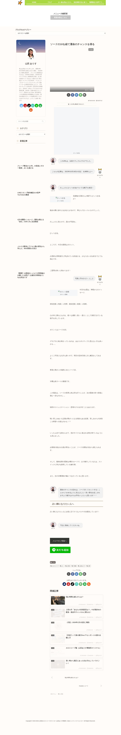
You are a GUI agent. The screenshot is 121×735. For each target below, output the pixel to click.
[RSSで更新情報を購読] (89, 588)
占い (62, 569)
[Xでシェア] (68, 84)
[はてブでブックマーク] (76, 84)
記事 (88, 569)
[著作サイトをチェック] (64, 588)
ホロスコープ (54, 569)
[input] (30, 121)
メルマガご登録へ (60, 545)
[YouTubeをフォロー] (68, 588)
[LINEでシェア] (80, 84)
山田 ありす (31, 63)
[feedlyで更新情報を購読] (84, 588)
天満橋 (74, 569)
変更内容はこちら (60, 17)
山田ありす (81, 569)
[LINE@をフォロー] (80, 588)
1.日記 (53, 566)
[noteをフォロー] (76, 588)
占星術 (68, 569)
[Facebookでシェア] (72, 84)
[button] (84, 84)
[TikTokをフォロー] (72, 588)
